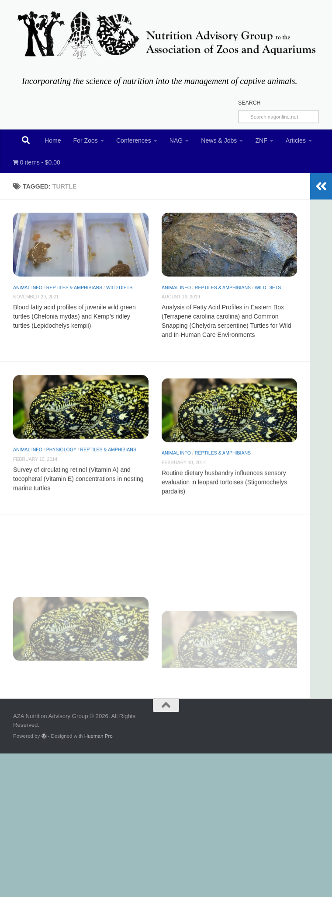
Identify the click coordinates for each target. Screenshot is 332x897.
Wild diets (119, 287)
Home (53, 140)
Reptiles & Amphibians (74, 287)
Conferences (133, 140)
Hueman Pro (98, 736)
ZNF (261, 140)
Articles (296, 140)
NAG (176, 140)
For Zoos (85, 140)
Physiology (61, 462)
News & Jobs (219, 140)
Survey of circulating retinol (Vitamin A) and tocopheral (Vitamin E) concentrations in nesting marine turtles (78, 491)
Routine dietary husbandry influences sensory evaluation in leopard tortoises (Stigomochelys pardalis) (224, 509)
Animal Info (27, 287)
